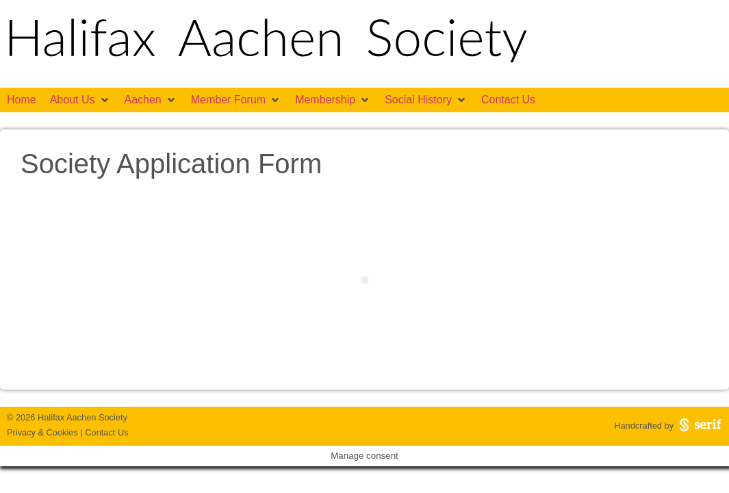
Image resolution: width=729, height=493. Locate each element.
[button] (80, 100)
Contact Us (106, 432)
